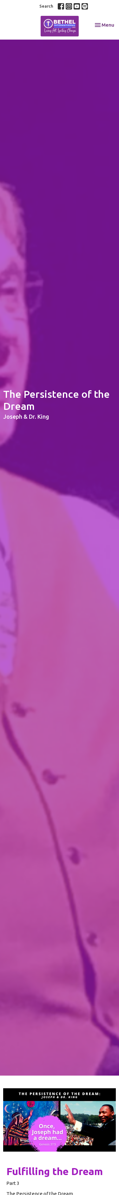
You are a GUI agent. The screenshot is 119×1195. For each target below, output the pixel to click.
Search (46, 6)
